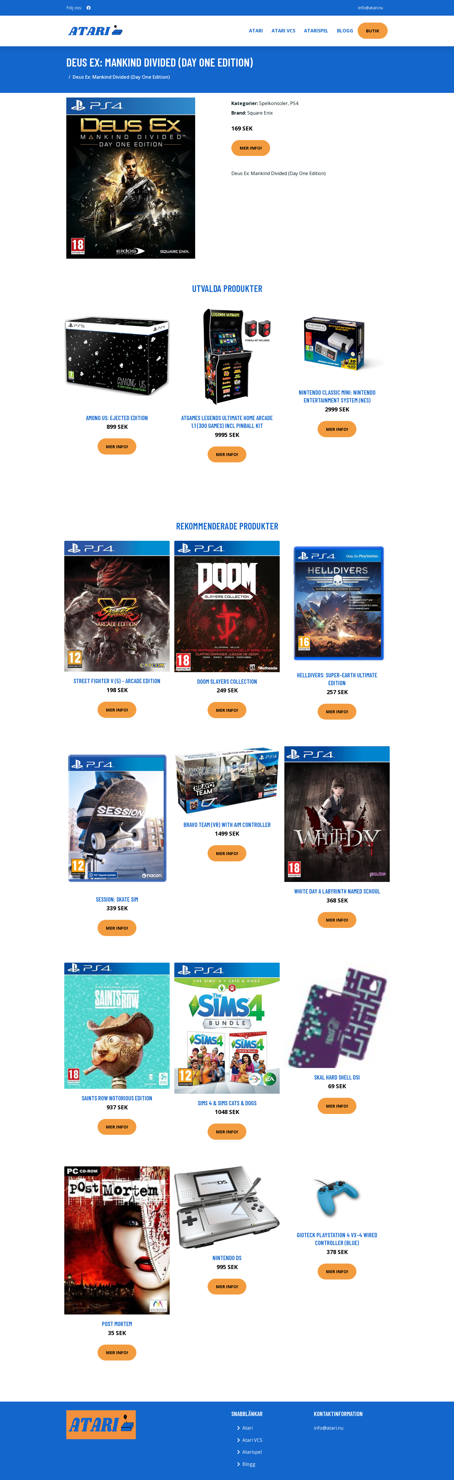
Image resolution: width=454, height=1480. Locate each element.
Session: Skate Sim (117, 899)
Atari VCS (283, 30)
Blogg (345, 30)
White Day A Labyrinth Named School (337, 891)
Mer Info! (251, 148)
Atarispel (316, 30)
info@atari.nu (370, 7)
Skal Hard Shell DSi (337, 1077)
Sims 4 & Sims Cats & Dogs (227, 1102)
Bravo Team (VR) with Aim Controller (227, 824)
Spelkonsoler (273, 103)
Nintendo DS (227, 1257)
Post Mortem (117, 1323)
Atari (256, 30)
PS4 (294, 103)
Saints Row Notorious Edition (117, 1098)
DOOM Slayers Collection (227, 681)
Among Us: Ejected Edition (117, 417)
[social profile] (88, 7)
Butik (372, 31)
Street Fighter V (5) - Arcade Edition (117, 680)
